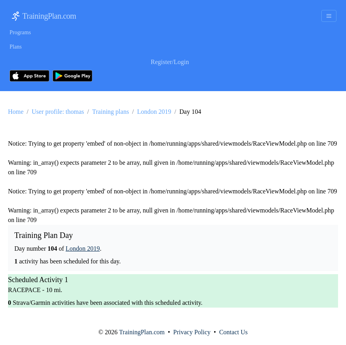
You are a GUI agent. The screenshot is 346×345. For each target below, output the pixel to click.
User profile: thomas (58, 111)
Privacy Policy (192, 332)
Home (15, 111)
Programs (20, 32)
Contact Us (233, 332)
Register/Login (170, 61)
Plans (16, 47)
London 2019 (154, 111)
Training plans (110, 111)
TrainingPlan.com (49, 16)
